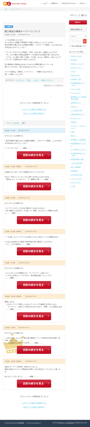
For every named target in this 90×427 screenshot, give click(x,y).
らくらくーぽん (76, 89)
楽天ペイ (74, 136)
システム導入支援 (76, 163)
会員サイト (54, 3)
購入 (29, 80)
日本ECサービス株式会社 (66, 423)
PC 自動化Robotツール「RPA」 (78, 154)
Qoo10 (73, 71)
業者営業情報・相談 (77, 159)
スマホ (35, 80)
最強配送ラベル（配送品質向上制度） (78, 98)
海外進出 (74, 122)
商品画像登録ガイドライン (78, 144)
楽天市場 (16, 123)
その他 (73, 186)
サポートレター (76, 182)
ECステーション (76, 118)
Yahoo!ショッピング (77, 64)
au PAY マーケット (77, 68)
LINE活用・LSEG (76, 79)
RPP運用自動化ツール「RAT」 (78, 84)
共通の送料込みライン (78, 114)
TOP (6, 9)
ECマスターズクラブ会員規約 (15, 423)
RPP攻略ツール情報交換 (78, 140)
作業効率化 (74, 171)
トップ (45, 3)
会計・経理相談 (76, 167)
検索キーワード (47, 80)
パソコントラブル (76, 179)
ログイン (82, 3)
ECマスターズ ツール (69, 3)
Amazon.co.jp (75, 75)
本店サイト (74, 107)
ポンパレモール (76, 93)
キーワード (20, 80)
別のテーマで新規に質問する (34, 113)
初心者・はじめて (76, 56)
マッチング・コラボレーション (78, 127)
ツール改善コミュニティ (78, 149)
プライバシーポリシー (34, 423)
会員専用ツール (76, 103)
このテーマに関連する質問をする (34, 109)
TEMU (73, 132)
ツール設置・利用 (76, 110)
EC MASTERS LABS (76, 175)
